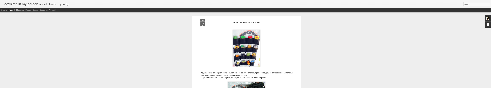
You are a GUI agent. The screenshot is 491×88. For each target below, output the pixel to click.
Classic (4, 10)
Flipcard (11, 10)
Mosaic (28, 10)
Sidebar (36, 10)
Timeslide (52, 10)
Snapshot (44, 10)
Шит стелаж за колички (246, 21)
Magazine (20, 10)
